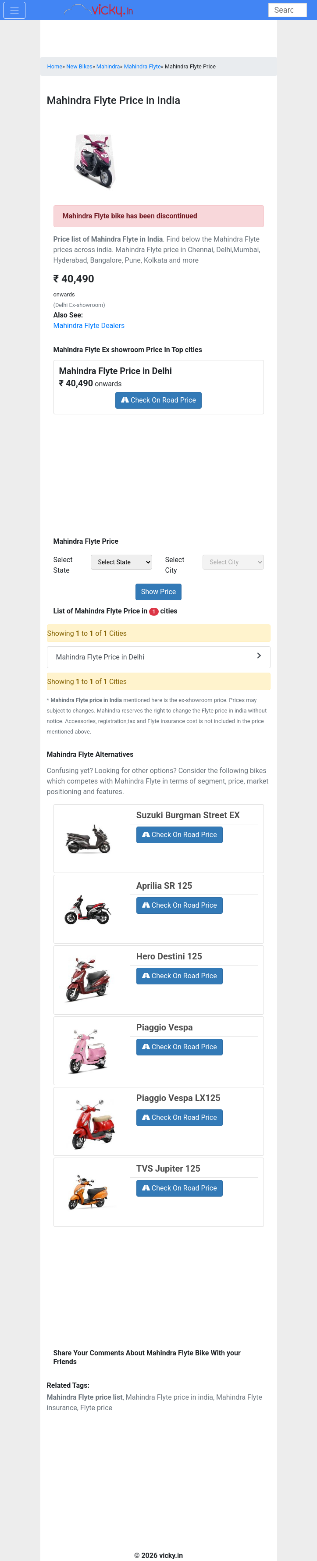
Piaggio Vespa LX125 (178, 1098)
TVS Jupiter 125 (168, 1168)
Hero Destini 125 (169, 956)
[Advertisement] (158, 472)
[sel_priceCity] (233, 562)
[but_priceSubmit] (158, 592)
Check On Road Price (158, 400)
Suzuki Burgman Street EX (188, 815)
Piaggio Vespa (164, 1027)
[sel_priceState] (121, 562)
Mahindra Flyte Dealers (89, 325)
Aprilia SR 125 (164, 885)
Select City (175, 565)
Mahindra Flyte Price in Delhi (158, 656)
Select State (63, 565)
